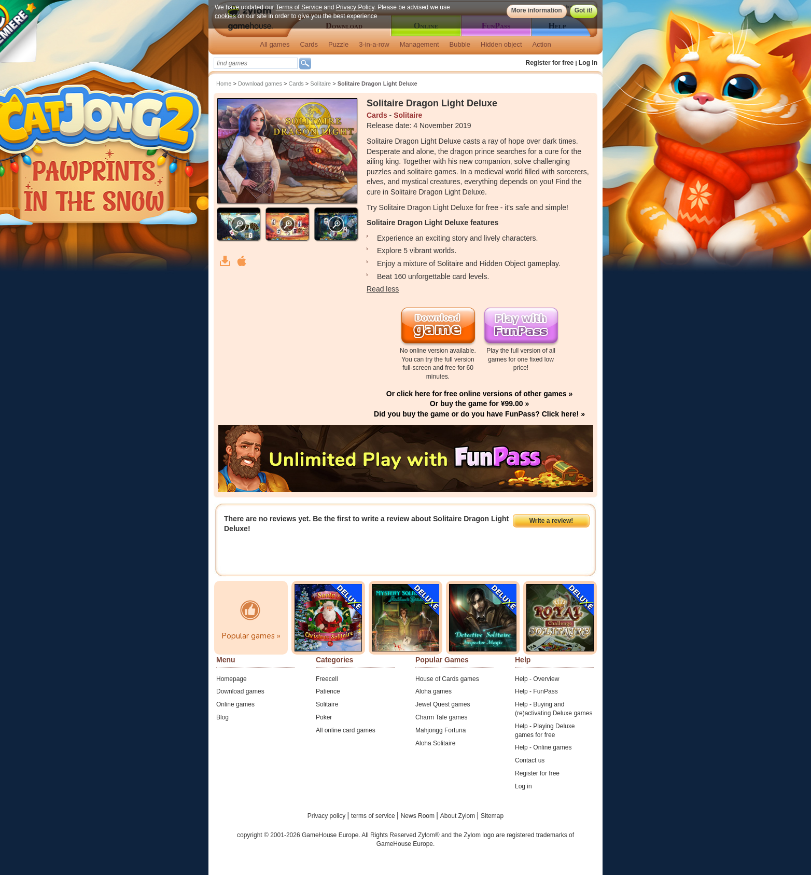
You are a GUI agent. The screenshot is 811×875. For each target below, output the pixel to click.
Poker (324, 717)
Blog (222, 717)
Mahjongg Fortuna (440, 730)
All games (274, 44)
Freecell (327, 679)
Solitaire (320, 83)
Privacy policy (327, 816)
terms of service (374, 816)
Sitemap (492, 816)
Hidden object (501, 44)
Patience (328, 691)
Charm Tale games (441, 717)
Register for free (550, 62)
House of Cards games (447, 679)
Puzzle (338, 44)
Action (542, 44)
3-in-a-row (374, 44)
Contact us (529, 760)
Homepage (231, 679)
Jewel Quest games (442, 704)
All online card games (345, 730)
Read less (383, 289)
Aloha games (433, 691)
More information (536, 10)
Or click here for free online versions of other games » (479, 394)
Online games (235, 704)
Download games (260, 83)
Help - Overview (537, 679)
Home (223, 83)
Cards (309, 44)
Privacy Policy (355, 7)
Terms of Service (299, 7)
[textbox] (256, 63)
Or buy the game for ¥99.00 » (479, 403)
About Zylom (458, 816)
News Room (419, 816)
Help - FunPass (536, 691)
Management (419, 44)
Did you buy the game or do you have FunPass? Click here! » (479, 414)
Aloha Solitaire (435, 743)
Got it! (584, 10)
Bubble (460, 44)
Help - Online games (543, 747)
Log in (588, 62)
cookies (225, 16)
